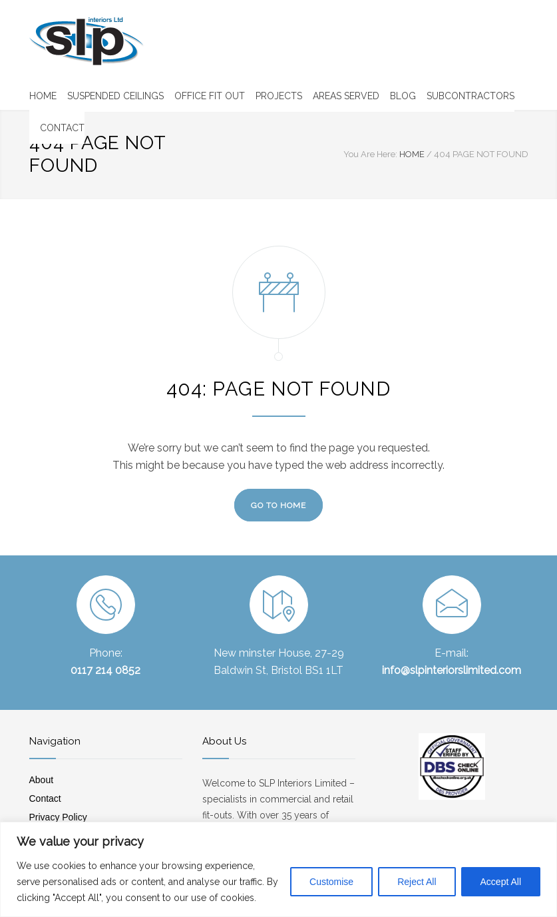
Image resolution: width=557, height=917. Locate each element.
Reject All (416, 881)
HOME (43, 96)
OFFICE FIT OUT (209, 96)
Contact (45, 798)
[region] (278, 869)
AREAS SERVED (346, 96)
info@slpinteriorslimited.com (451, 670)
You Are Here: (370, 154)
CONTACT (62, 128)
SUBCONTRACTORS (470, 96)
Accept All (500, 881)
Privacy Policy (58, 817)
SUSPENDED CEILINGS (115, 96)
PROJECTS (279, 96)
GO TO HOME (278, 505)
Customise (331, 881)
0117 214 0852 (105, 670)
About (41, 779)
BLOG (403, 96)
